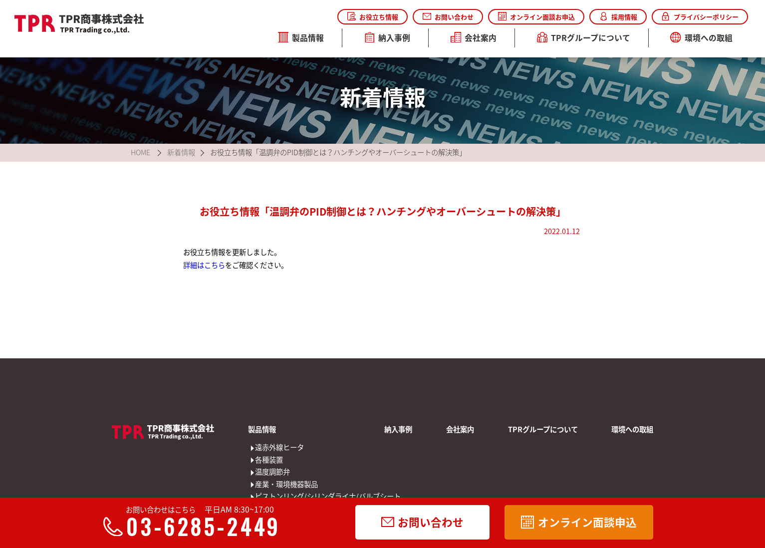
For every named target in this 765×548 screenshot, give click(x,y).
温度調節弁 (261, 472)
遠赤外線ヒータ (261, 447)
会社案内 (474, 37)
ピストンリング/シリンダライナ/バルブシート (261, 496)
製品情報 (301, 37)
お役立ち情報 (372, 16)
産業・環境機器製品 (261, 484)
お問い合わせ (448, 16)
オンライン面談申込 (578, 522)
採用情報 (618, 16)
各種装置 (261, 460)
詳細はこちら (204, 265)
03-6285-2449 (196, 527)
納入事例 (387, 37)
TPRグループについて (584, 37)
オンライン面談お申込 (536, 16)
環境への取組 (701, 37)
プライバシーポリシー (699, 16)
